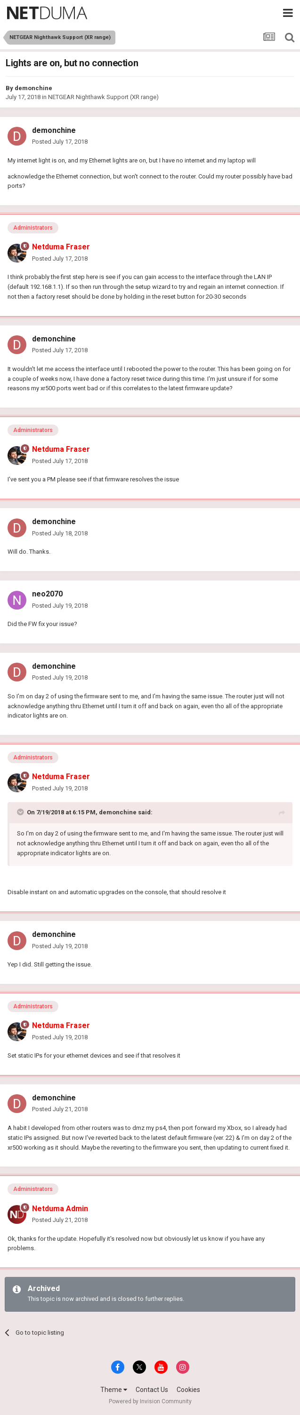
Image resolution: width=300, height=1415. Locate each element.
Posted (60, 141)
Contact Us (152, 1389)
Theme (113, 1389)
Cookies (188, 1389)
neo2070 (47, 593)
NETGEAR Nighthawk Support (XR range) (103, 97)
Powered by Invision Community (150, 1401)
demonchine (33, 88)
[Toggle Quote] (21, 812)
